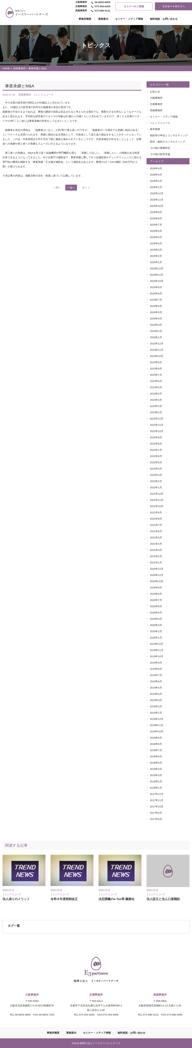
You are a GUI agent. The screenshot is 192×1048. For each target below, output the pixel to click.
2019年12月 (156, 643)
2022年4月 (156, 468)
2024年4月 (156, 318)
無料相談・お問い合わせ (164, 18)
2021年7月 (156, 524)
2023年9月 (156, 362)
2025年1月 (156, 262)
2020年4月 (156, 618)
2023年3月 (156, 399)
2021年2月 (156, 556)
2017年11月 (156, 800)
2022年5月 (156, 462)
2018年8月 (156, 743)
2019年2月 (156, 706)
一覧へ (71, 187)
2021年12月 (156, 493)
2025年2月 (156, 255)
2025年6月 (156, 230)
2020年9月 (156, 587)
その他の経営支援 (160, 154)
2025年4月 (156, 243)
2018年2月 (156, 781)
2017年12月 (156, 794)
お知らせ (155, 91)
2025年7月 (156, 224)
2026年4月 (156, 168)
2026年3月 (156, 174)
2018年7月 (156, 750)
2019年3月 (156, 700)
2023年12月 (156, 343)
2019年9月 (156, 662)
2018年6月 (156, 756)
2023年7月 (156, 374)
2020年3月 (156, 625)
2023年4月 (156, 393)
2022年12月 (156, 418)
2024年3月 (156, 324)
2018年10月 (156, 731)
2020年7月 (156, 600)
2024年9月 (156, 287)
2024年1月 (156, 337)
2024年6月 (156, 306)
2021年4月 (156, 543)
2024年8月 (156, 293)
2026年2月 (156, 180)
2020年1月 (156, 637)
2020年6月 (156, 606)
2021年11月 (156, 499)
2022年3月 (156, 474)
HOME (6, 68)
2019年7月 (156, 675)
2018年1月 (156, 787)
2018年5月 (156, 762)
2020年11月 (156, 575)
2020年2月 (156, 631)
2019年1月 (156, 712)
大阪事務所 (156, 97)
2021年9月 (156, 512)
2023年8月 (156, 368)
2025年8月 (156, 218)
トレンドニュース (160, 122)
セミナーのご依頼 (134, 6)
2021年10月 (156, 506)
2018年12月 (156, 718)
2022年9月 (156, 437)
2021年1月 (156, 562)
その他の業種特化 (160, 147)
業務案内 (103, 18)
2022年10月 (156, 431)
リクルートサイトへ (173, 6)
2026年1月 (156, 187)
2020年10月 (156, 581)
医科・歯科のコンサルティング (167, 141)
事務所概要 (53, 1032)
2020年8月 (156, 593)
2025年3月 (156, 249)
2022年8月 (156, 443)
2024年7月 (156, 299)
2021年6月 (156, 531)
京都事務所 (156, 104)
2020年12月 (156, 568)
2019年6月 (156, 681)
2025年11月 (156, 199)
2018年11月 (156, 725)
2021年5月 (156, 537)
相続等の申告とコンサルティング (169, 135)
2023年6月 (156, 381)
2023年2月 (156, 406)
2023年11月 (156, 349)
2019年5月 (156, 687)
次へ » (85, 187)
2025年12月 (156, 193)
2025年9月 (156, 212)
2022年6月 (156, 456)
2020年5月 (156, 612)
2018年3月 (156, 775)
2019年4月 (156, 693)
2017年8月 (156, 819)
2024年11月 (156, 274)
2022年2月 (156, 481)
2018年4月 (156, 768)
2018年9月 (156, 737)
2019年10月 (156, 656)
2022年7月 (156, 449)
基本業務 (155, 129)
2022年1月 (156, 487)
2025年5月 (156, 237)
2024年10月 (156, 281)
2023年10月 (156, 356)
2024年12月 (156, 268)
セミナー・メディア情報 (129, 18)
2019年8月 (156, 668)
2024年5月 (156, 312)
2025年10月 (156, 205)
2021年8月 (156, 518)
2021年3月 (156, 550)
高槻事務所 (19, 68)
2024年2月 (156, 331)
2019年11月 (156, 650)
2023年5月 (156, 387)
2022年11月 (156, 424)
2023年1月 (156, 412)
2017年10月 (156, 806)
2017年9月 (156, 812)
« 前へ (57, 187)
